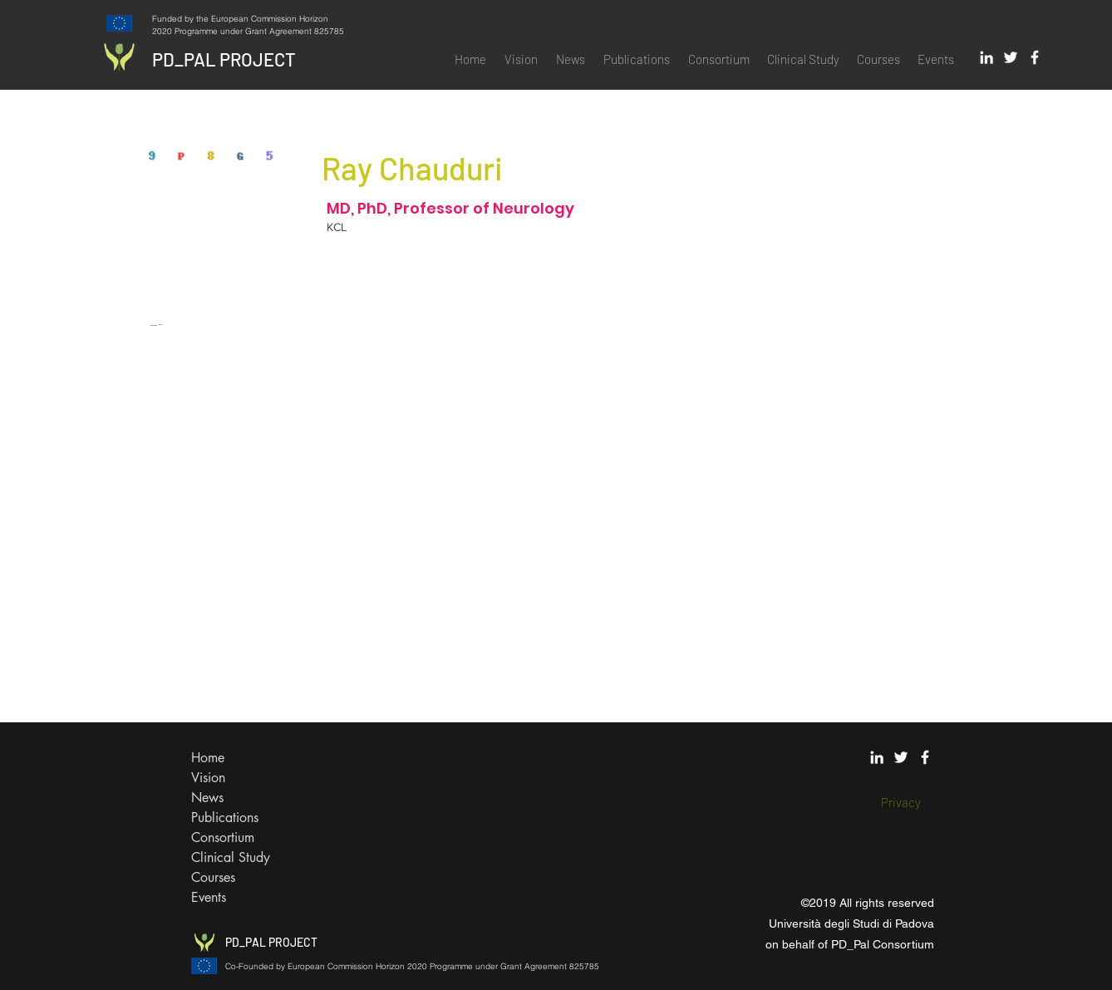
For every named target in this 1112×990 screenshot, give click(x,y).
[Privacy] (901, 802)
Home (207, 757)
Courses (213, 877)
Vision (208, 777)
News (207, 797)
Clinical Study (230, 857)
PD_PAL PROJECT (224, 59)
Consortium (222, 837)
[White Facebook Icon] (1035, 57)
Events (208, 897)
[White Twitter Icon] (1010, 57)
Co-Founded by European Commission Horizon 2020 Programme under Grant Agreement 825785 (412, 966)
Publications (224, 817)
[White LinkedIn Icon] (986, 57)
